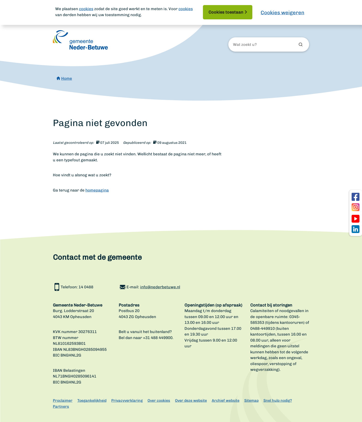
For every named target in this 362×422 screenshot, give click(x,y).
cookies (86, 8)
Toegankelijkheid (91, 400)
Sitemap (251, 400)
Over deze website (191, 400)
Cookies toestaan (225, 12)
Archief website (225, 400)
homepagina (97, 190)
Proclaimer (62, 400)
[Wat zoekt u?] (257, 44)
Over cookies (159, 400)
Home (66, 78)
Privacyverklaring (127, 400)
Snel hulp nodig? (277, 400)
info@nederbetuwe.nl (160, 287)
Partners (61, 406)
